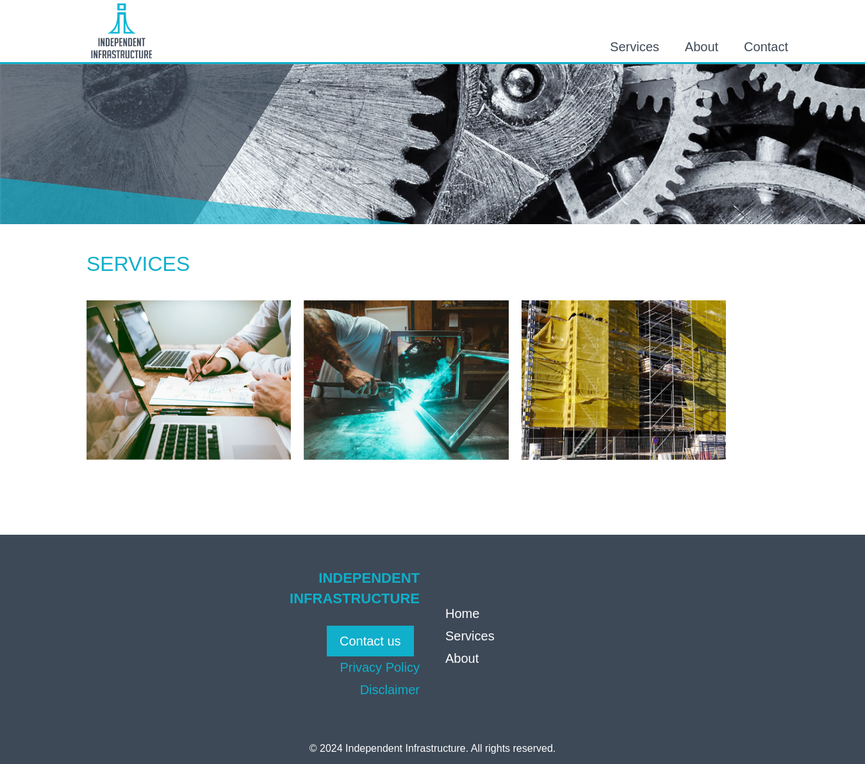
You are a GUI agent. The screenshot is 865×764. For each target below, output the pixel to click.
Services (634, 47)
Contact (766, 47)
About (701, 47)
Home (462, 613)
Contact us (370, 641)
